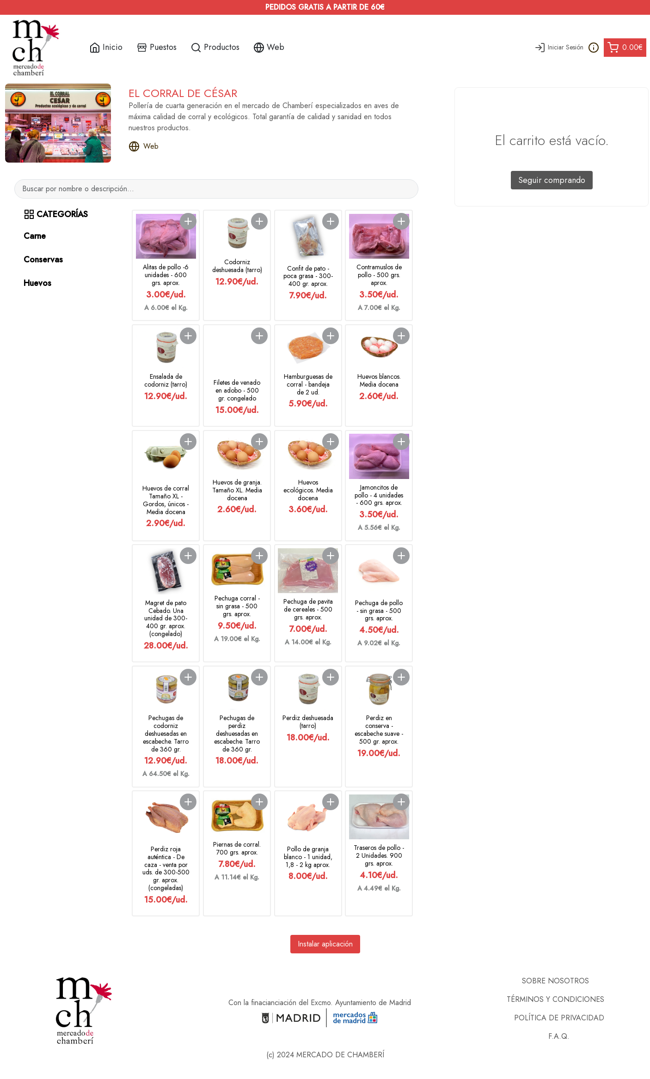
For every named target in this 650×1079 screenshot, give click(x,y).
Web (144, 146)
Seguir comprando (551, 180)
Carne (35, 236)
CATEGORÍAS (56, 214)
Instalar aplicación (325, 944)
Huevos (37, 283)
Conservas (43, 260)
